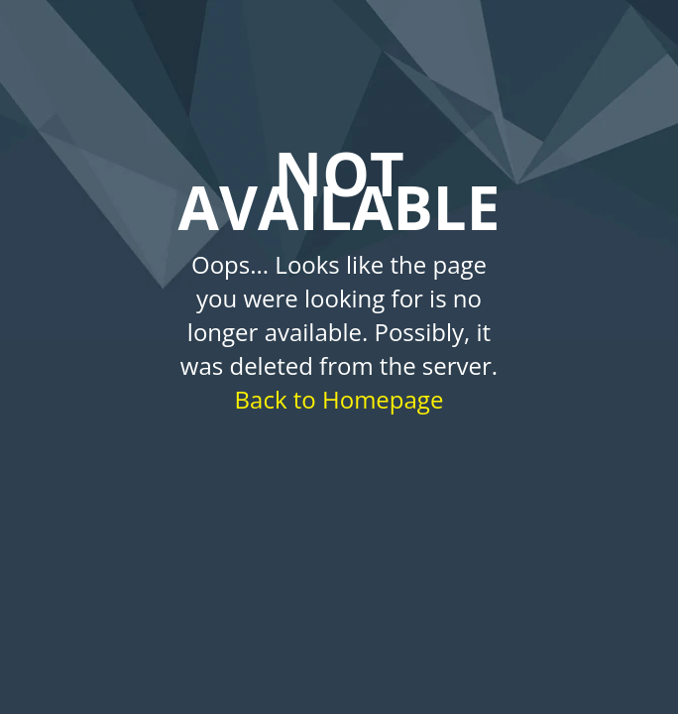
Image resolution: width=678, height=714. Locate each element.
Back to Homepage (339, 399)
